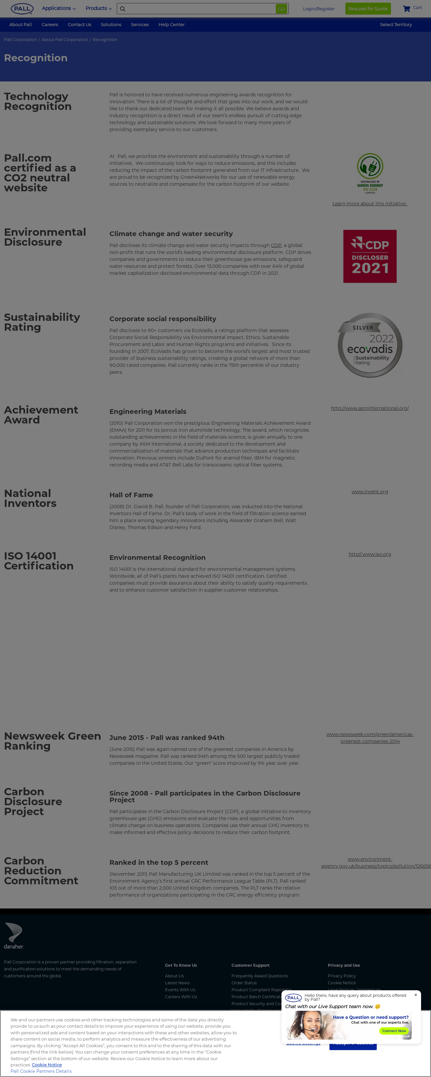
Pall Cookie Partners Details (41, 1071)
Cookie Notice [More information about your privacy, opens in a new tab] (47, 1064)
